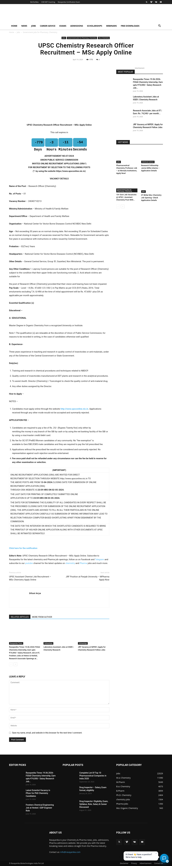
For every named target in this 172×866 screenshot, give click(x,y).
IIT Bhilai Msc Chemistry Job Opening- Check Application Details (151, 197)
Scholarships (94, 25)
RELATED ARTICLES (20, 617)
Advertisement (145, 863)
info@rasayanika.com (70, 852)
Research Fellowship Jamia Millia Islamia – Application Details (150, 168)
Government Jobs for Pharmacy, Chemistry (82, 38)
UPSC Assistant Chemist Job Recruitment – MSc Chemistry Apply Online (30, 578)
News (24, 25)
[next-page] (15, 664)
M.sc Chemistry (104, 38)
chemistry (70, 563)
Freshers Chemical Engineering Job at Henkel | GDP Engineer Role (40, 808)
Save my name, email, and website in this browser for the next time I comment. (47, 733)
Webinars (111, 25)
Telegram (99, 559)
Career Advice (47, 25)
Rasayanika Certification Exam (69, 2)
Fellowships (48, 643)
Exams (62, 25)
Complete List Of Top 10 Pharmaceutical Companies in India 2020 (92, 776)
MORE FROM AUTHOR (42, 617)
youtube (29, 563)
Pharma (83, 563)
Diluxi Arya (35, 593)
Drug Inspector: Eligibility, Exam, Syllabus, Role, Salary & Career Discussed (93, 804)
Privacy (134, 863)
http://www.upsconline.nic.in (74, 409)
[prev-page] (11, 664)
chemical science (148, 162)
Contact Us (158, 863)
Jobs (33, 25)
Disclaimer (124, 863)
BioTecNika (34, 2)
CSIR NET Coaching (48, 2)
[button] (159, 26)
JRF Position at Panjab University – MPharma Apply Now (87, 578)
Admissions (76, 25)
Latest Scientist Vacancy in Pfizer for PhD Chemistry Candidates (38, 793)
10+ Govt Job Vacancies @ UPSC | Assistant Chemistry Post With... (126, 197)
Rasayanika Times (16, 643)
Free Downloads (130, 25)
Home (14, 25)
